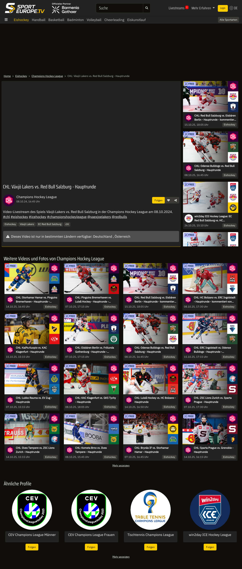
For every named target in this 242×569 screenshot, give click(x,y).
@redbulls (119, 217)
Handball (38, 20)
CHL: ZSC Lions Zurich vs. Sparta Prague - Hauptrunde (213, 400)
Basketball (56, 20)
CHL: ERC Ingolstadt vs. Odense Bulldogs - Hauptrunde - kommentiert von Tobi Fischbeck (213, 350)
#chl (6, 217)
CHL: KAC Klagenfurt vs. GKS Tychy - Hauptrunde (95, 400)
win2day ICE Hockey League (210, 535)
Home (7, 76)
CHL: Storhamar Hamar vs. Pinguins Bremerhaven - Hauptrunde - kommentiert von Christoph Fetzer (36, 300)
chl (67, 224)
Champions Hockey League (47, 76)
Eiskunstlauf (136, 20)
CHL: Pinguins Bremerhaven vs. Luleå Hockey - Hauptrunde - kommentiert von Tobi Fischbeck (94, 300)
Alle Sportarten (228, 19)
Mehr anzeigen (121, 465)
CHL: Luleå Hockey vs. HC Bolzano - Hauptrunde (155, 400)
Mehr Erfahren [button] (202, 8)
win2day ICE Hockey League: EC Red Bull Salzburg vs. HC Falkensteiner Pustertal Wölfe (213, 218)
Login (222, 8)
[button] (168, 200)
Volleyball (94, 20)
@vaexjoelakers (99, 217)
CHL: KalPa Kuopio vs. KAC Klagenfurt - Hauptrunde (31, 349)
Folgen (159, 200)
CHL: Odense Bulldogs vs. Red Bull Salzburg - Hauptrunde (214, 168)
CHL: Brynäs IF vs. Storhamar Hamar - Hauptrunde (152, 450)
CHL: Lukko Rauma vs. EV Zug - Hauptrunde (34, 400)
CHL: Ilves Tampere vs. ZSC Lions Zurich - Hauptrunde (35, 450)
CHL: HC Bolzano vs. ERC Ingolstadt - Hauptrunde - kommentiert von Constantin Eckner (214, 300)
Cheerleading (114, 20)
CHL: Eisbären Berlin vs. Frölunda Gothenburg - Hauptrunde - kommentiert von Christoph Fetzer (95, 350)
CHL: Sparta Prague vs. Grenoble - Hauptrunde (213, 450)
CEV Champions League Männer (32, 535)
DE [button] (233, 8)
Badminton (75, 20)
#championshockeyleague (67, 217)
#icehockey (37, 217)
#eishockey (19, 217)
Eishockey (21, 20)
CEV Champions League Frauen (91, 535)
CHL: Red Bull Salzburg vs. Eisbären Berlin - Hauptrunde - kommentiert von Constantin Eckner (215, 118)
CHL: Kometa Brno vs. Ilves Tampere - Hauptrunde (91, 450)
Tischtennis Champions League (150, 535)
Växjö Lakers (27, 224)
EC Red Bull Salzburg (49, 224)
